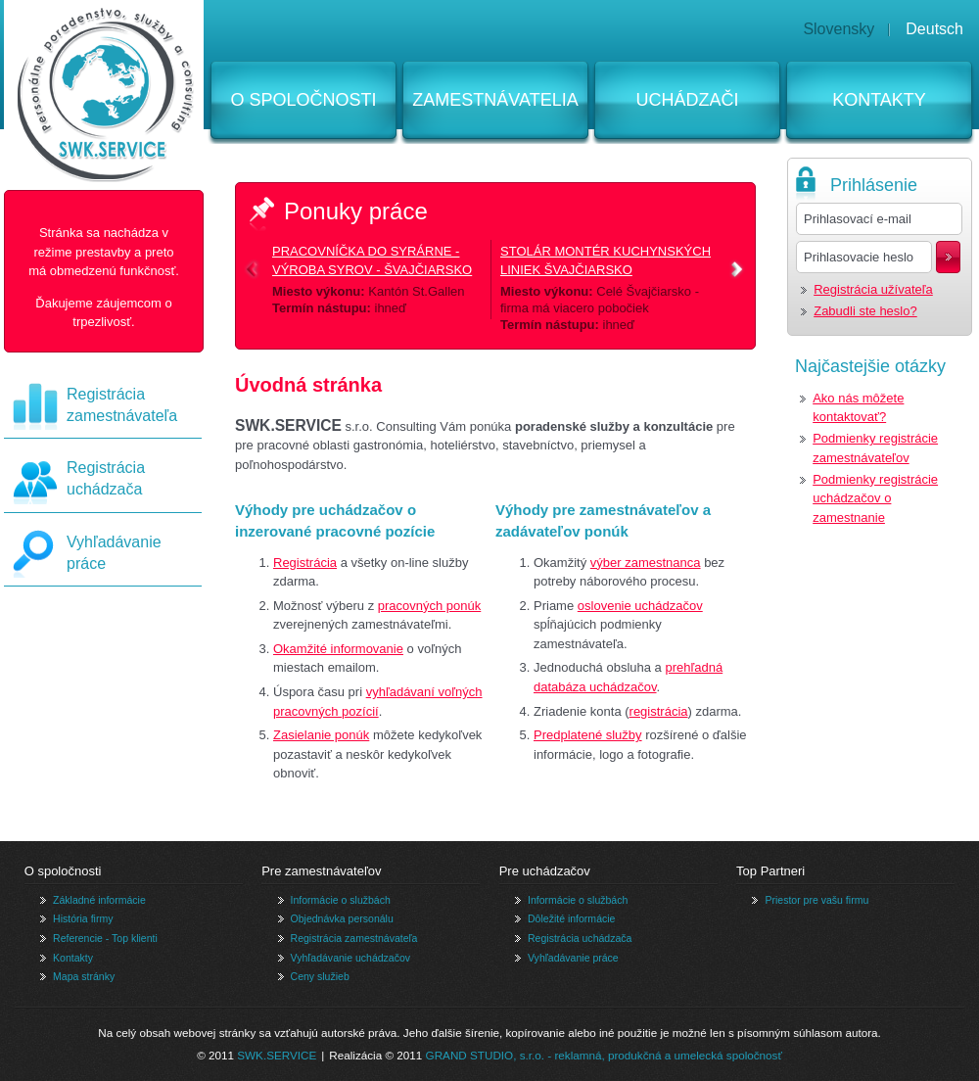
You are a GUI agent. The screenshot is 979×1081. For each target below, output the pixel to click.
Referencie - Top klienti (105, 938)
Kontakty (879, 100)
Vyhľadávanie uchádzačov (351, 958)
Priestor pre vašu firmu (816, 900)
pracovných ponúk (430, 605)
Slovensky (838, 29)
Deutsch (934, 29)
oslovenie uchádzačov (640, 605)
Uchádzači (686, 100)
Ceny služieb (320, 976)
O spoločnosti (303, 100)
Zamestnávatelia (495, 100)
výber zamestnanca (645, 562)
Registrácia (305, 562)
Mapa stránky (84, 976)
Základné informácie (99, 900)
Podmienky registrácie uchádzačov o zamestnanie (875, 498)
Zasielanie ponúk (321, 735)
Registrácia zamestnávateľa (354, 938)
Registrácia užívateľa (873, 289)
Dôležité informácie (571, 918)
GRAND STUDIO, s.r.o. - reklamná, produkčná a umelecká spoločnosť (604, 1055)
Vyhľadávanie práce (573, 958)
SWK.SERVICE (276, 1055)
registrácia (658, 711)
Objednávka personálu (342, 918)
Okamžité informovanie (338, 648)
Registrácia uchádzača (579, 938)
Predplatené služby (588, 735)
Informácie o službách (341, 900)
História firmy (83, 918)
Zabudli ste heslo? (865, 311)
